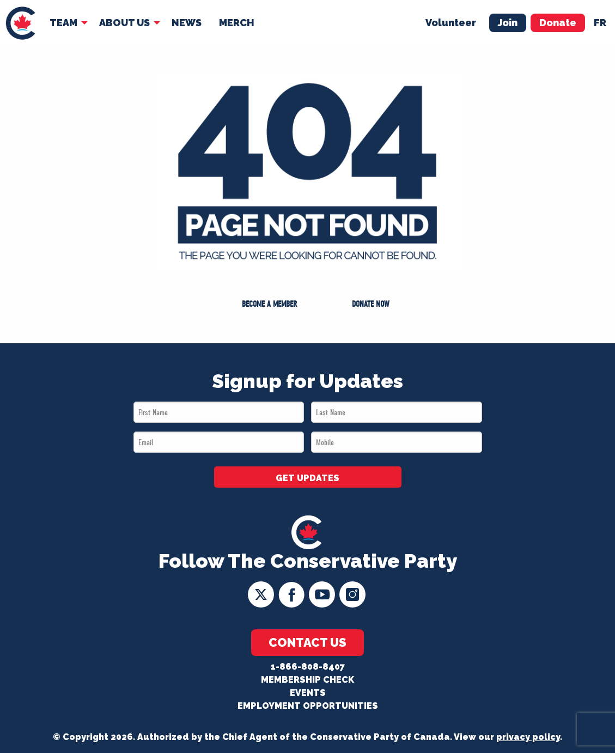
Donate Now (370, 304)
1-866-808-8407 (308, 666)
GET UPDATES (307, 478)
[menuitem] (20, 23)
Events (308, 693)
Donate (557, 22)
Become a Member (269, 304)
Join (507, 22)
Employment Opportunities (308, 706)
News (187, 22)
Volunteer (450, 22)
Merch (236, 22)
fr (600, 22)
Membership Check (307, 680)
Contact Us (307, 642)
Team (63, 22)
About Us (124, 22)
